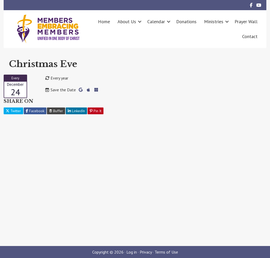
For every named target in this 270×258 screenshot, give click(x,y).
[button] (139, 21)
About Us (127, 22)
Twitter (13, 111)
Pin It (95, 111)
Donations (186, 22)
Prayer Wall (246, 22)
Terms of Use (166, 252)
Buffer (56, 111)
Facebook (35, 111)
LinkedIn (76, 111)
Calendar (156, 22)
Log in (131, 252)
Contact (249, 36)
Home (104, 22)
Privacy (146, 252)
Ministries (213, 22)
